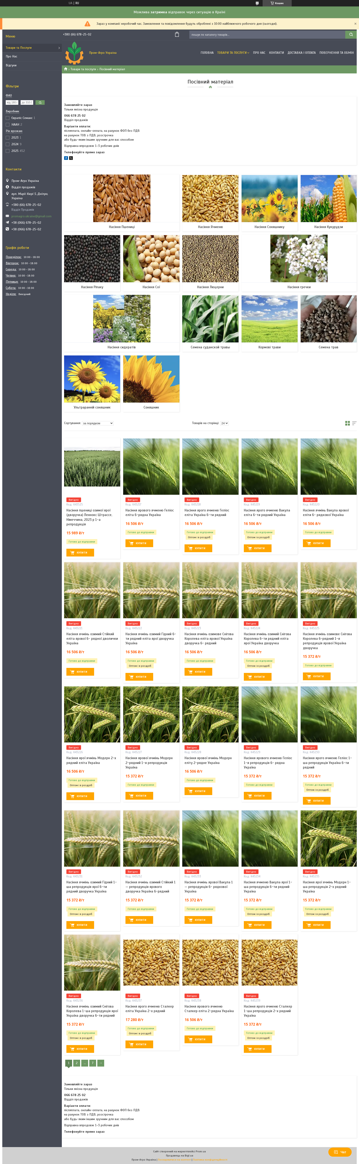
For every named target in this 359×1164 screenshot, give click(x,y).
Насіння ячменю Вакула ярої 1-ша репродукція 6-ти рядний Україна (268, 887)
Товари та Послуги (19, 48)
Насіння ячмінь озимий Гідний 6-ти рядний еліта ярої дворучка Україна (150, 638)
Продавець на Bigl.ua (179, 1155)
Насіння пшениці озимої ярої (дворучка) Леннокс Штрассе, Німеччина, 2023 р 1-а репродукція (89, 517)
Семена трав (328, 347)
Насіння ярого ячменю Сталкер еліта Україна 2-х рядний (149, 1008)
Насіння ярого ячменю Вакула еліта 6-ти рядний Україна (267, 512)
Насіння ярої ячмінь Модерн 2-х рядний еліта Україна (91, 760)
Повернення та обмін (336, 53)
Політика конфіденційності (210, 1159)
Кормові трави (269, 347)
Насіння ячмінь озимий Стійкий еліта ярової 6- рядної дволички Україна (92, 638)
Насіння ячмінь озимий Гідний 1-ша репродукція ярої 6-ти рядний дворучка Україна (91, 887)
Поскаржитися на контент (174, 1159)
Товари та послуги (83, 69)
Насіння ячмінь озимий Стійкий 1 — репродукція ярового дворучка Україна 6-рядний (150, 887)
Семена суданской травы (210, 347)
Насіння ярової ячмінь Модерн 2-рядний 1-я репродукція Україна (149, 762)
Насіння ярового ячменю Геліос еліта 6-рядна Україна (149, 512)
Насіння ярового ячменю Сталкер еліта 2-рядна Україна (209, 1008)
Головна (207, 53)
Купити (82, 552)
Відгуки (11, 65)
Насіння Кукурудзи (328, 227)
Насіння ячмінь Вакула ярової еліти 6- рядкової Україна (326, 512)
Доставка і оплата (302, 53)
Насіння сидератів (122, 347)
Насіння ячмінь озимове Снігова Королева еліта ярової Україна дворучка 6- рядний (209, 638)
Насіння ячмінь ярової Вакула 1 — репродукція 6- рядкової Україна (209, 887)
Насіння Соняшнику (269, 227)
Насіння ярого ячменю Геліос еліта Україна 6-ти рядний (207, 512)
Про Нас (11, 56)
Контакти (276, 53)
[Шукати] (351, 35)
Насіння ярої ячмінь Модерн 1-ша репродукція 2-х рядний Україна (327, 887)
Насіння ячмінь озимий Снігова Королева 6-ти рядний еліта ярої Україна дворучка (267, 638)
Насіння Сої (151, 287)
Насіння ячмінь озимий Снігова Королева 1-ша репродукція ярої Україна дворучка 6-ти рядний (92, 1011)
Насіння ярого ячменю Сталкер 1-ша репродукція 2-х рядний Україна (268, 1011)
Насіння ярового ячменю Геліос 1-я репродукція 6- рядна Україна (268, 762)
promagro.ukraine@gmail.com (31, 216)
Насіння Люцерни (210, 287)
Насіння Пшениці (122, 227)
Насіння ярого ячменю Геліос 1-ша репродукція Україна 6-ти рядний (327, 762)
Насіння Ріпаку (92, 287)
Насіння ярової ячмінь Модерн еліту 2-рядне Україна (208, 760)
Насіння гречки (299, 287)
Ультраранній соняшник (92, 407)
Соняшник (151, 407)
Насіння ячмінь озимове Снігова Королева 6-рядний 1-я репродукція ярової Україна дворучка (327, 641)
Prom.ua (201, 1151)
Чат (340, 1152)
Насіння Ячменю (210, 227)
